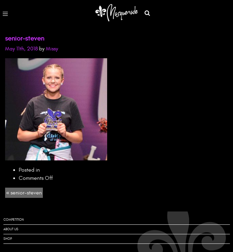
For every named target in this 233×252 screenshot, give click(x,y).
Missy (52, 49)
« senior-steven (24, 193)
